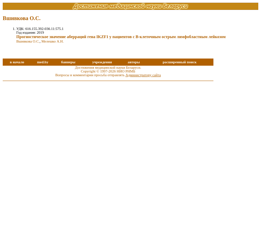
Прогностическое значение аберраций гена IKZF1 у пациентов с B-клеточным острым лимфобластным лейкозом (121, 36)
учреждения (102, 62)
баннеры (68, 62)
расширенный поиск (180, 62)
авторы (134, 62)
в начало (17, 62)
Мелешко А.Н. (52, 41)
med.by (42, 62)
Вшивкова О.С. (27, 41)
